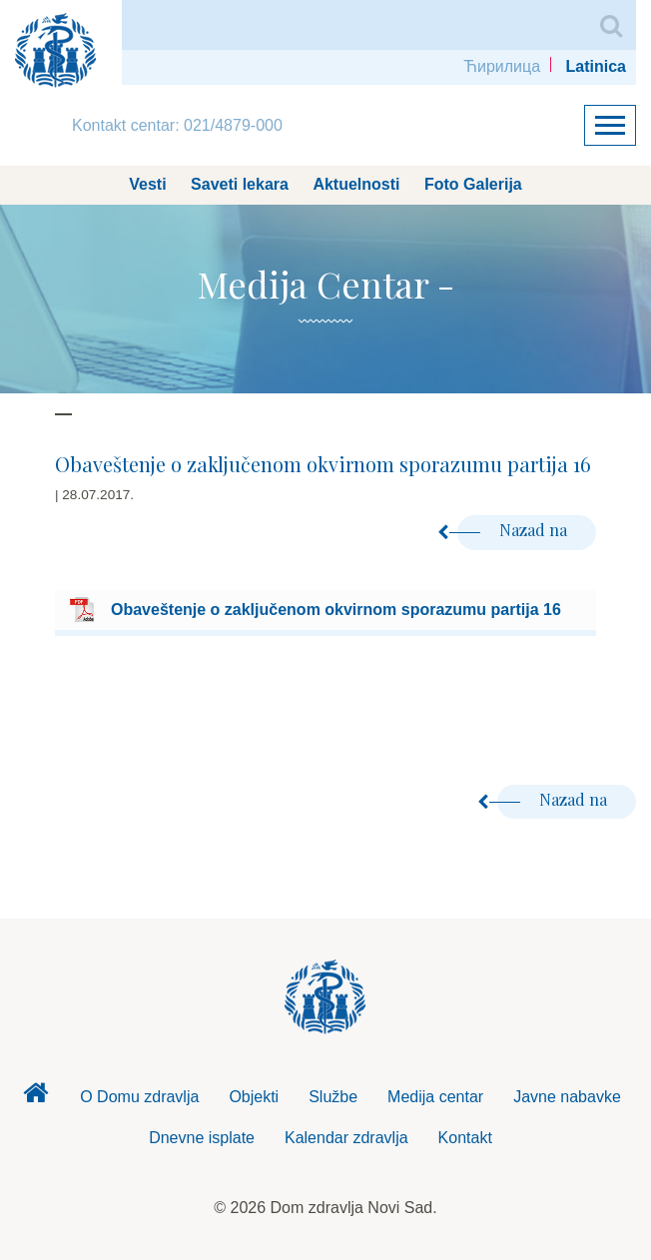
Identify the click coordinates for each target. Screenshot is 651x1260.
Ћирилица (501, 66)
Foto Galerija (473, 184)
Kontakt (465, 1137)
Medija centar (435, 1096)
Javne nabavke (567, 1096)
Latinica (596, 66)
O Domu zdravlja (139, 1096)
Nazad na (514, 529)
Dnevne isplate (202, 1137)
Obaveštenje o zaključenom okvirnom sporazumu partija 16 (336, 609)
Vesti (147, 184)
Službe (333, 1096)
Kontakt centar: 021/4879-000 (177, 125)
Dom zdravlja (35, 1098)
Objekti (254, 1096)
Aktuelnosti (356, 184)
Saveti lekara (240, 184)
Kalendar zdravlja (346, 1137)
